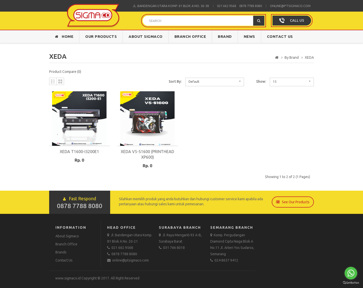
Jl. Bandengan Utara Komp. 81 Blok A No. (167, 6)
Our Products (101, 36)
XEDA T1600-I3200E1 (79, 151)
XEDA (309, 57)
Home (64, 36)
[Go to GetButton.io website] (351, 282)
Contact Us (280, 36)
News (249, 36)
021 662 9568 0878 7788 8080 (239, 6)
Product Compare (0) (65, 72)
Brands (61, 252)
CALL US (297, 20)
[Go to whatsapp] (351, 273)
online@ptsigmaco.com (290, 6)
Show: (261, 81)
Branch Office (190, 36)
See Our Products (293, 202)
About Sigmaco (146, 36)
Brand (225, 36)
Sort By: (175, 81)
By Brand (292, 57)
